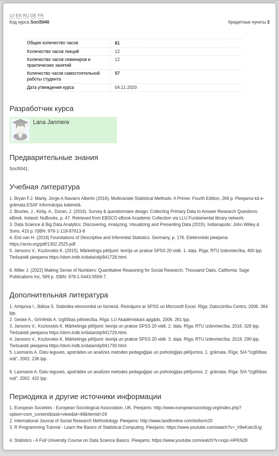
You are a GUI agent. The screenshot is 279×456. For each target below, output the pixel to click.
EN (19, 15)
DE (34, 15)
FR (41, 15)
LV (12, 15)
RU (26, 15)
